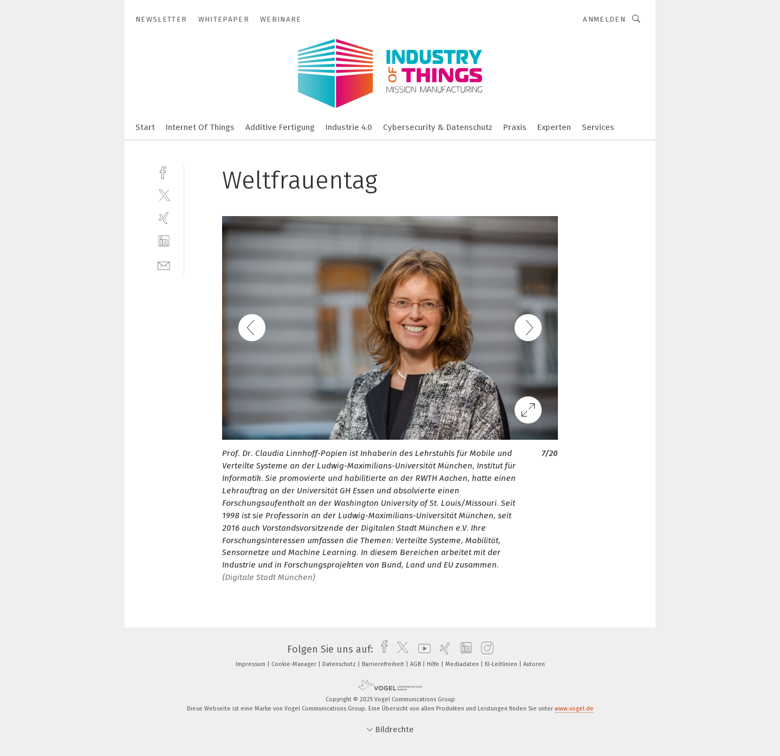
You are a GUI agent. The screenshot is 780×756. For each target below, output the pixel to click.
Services (598, 127)
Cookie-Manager (294, 664)
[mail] (164, 264)
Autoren (534, 664)
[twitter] (164, 194)
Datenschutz (340, 664)
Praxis (514, 127)
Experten (554, 127)
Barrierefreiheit (384, 664)
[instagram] (484, 649)
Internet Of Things (200, 127)
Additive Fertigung (280, 127)
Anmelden (604, 19)
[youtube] (422, 649)
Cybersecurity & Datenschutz (437, 127)
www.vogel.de (574, 708)
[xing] (164, 218)
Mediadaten (462, 664)
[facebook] (164, 171)
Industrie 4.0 (349, 127)
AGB (416, 664)
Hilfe (434, 664)
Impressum (251, 664)
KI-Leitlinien (502, 664)
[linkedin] (164, 241)
